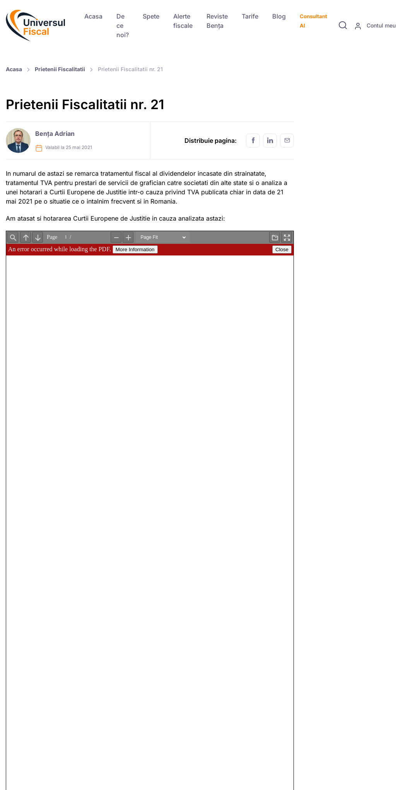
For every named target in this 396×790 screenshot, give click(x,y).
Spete (151, 16)
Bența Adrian (55, 133)
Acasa (93, 16)
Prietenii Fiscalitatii (60, 69)
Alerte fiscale (183, 20)
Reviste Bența (217, 20)
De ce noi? (122, 25)
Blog (279, 16)
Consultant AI (313, 21)
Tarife (250, 16)
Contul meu (375, 26)
